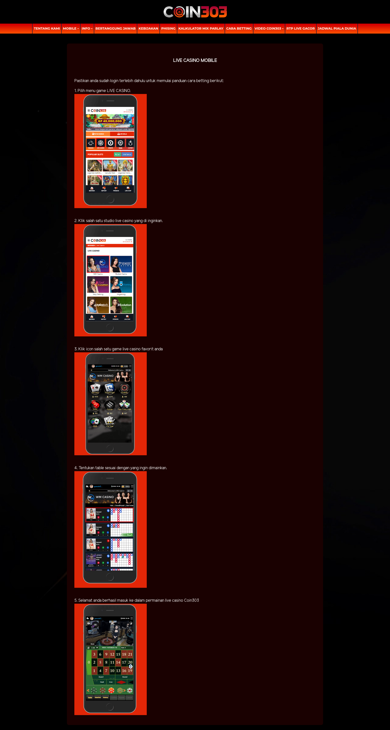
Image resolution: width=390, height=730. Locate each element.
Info (86, 28)
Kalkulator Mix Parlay (201, 28)
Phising (168, 28)
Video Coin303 (268, 28)
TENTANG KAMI (47, 28)
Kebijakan (148, 28)
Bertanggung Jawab (116, 28)
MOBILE (69, 28)
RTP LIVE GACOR (301, 28)
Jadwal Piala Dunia (337, 28)
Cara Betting (239, 28)
